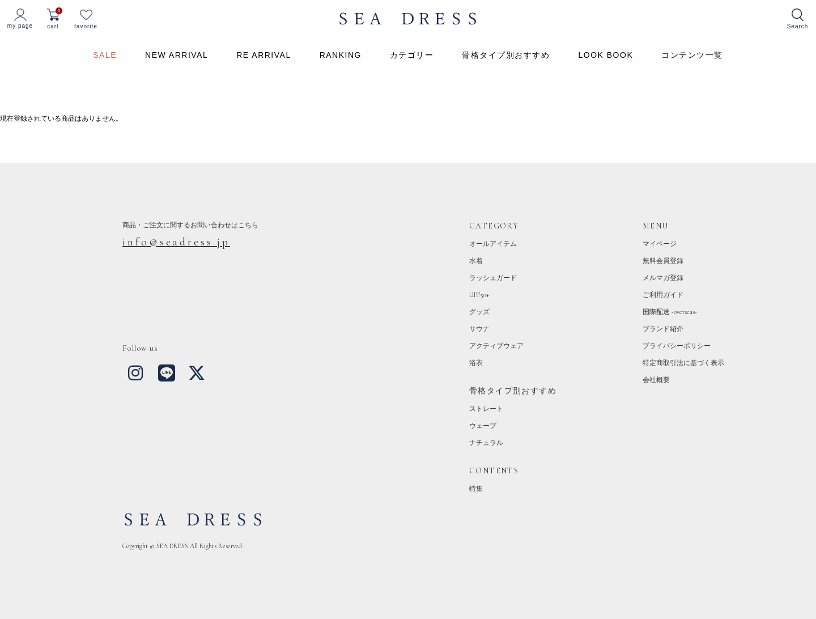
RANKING (341, 55)
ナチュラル (486, 443)
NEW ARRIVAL (176, 55)
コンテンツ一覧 (692, 55)
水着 (476, 261)
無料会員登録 (663, 261)
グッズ (479, 312)
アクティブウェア (496, 346)
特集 (476, 489)
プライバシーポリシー (677, 346)
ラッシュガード (493, 278)
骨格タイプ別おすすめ (506, 55)
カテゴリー (412, 55)
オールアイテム (493, 244)
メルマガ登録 (663, 278)
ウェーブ (482, 426)
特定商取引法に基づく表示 (683, 363)
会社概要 (656, 380)
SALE (105, 55)
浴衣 (476, 363)
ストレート (486, 409)
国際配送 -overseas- (670, 312)
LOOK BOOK (605, 55)
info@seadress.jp (176, 242)
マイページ (660, 244)
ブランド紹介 (663, 329)
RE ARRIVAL (263, 55)
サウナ (479, 329)
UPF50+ (479, 295)
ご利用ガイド (663, 295)
